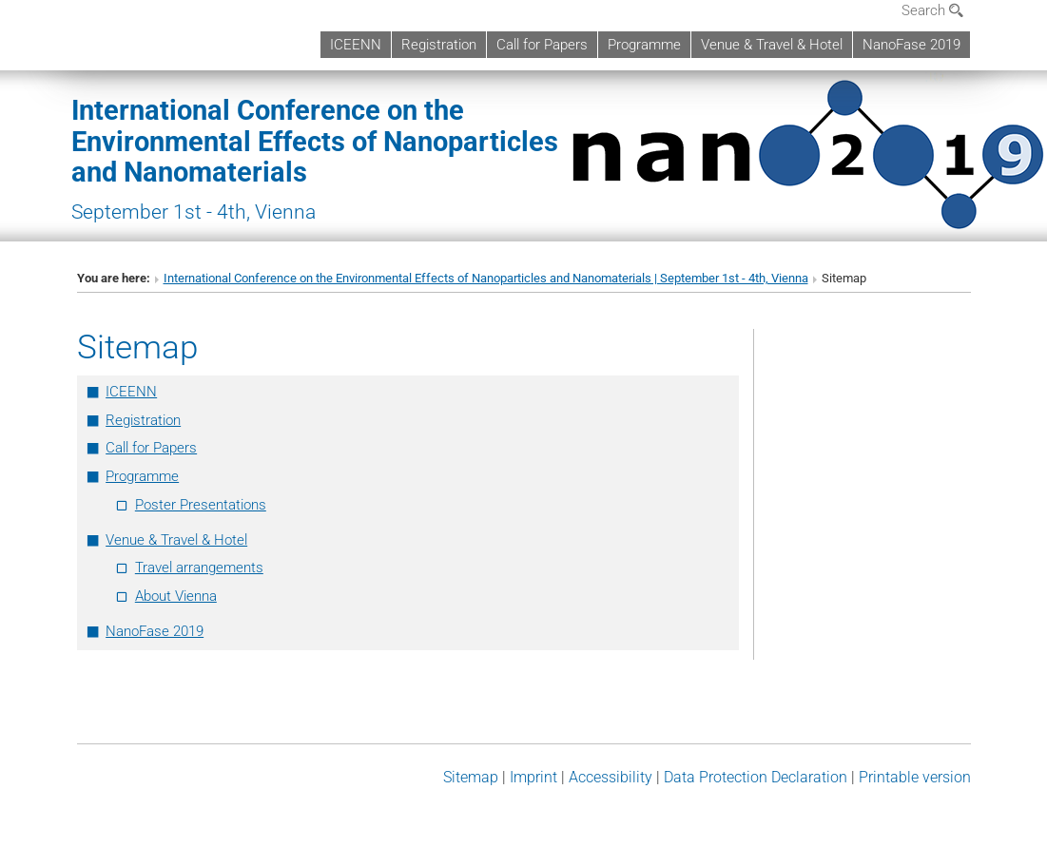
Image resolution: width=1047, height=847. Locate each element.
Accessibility (610, 777)
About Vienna (176, 596)
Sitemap (470, 777)
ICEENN (355, 44)
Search (932, 10)
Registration (438, 44)
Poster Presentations (200, 504)
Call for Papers (542, 44)
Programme (644, 44)
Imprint (533, 777)
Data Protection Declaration (755, 777)
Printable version (915, 777)
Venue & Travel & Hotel (772, 44)
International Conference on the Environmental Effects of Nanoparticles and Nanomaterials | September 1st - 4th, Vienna (486, 278)
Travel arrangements (199, 567)
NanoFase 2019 (911, 44)
